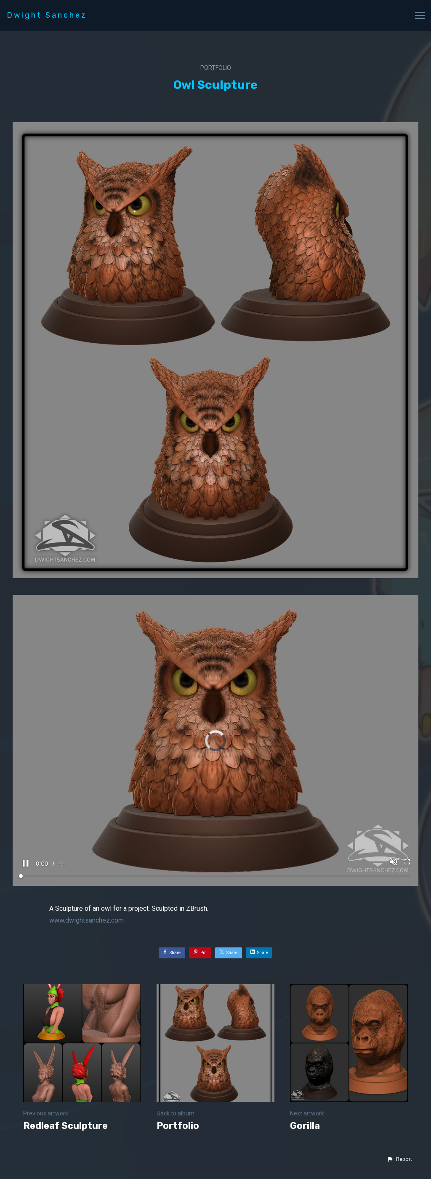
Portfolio (215, 67)
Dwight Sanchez (47, 15)
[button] (399, 1159)
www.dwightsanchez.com (86, 920)
